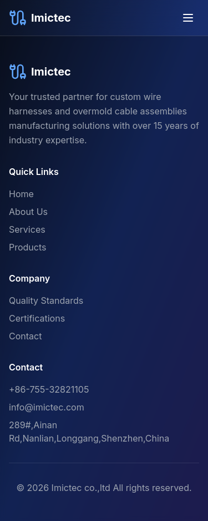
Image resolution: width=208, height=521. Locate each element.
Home (21, 193)
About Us (28, 211)
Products (28, 247)
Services (27, 229)
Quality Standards (46, 300)
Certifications (37, 318)
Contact (25, 336)
